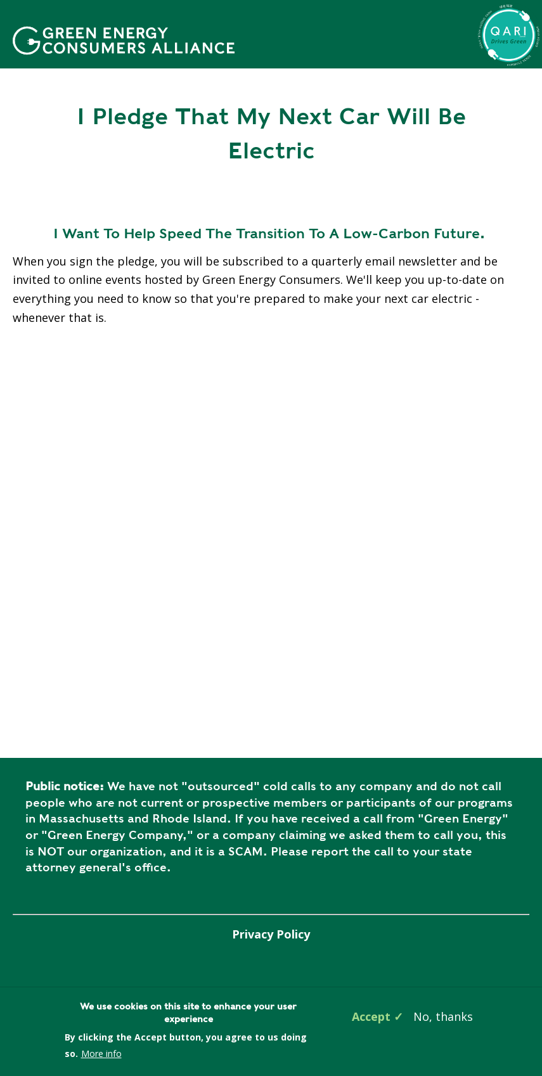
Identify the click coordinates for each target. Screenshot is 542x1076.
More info (101, 1053)
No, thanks (443, 1016)
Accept (371, 1016)
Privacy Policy (271, 934)
